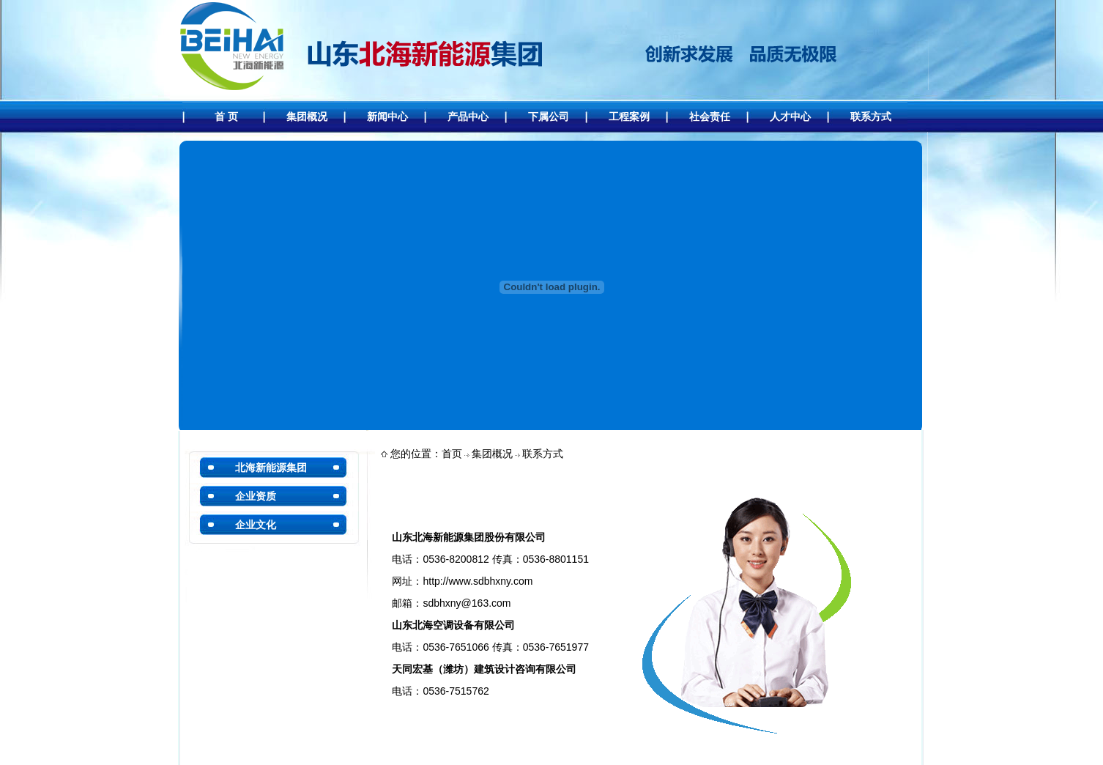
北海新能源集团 (271, 467)
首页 (452, 453)
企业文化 (255, 525)
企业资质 (255, 496)
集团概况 (492, 453)
